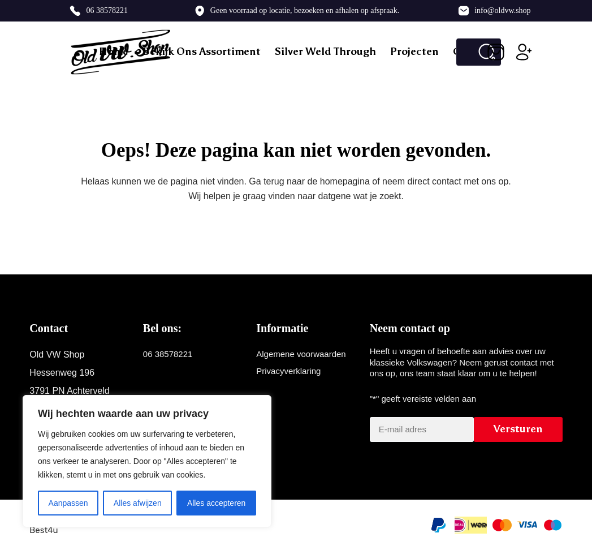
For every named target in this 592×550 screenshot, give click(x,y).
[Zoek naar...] (464, 52)
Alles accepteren (216, 503)
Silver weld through (325, 51)
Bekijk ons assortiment (201, 51)
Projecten (414, 51)
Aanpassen (68, 503)
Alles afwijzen (138, 503)
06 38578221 (107, 10)
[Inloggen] (524, 52)
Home (113, 51)
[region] (147, 461)
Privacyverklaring (288, 371)
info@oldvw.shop (502, 10)
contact (446, 181)
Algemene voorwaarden (300, 354)
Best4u (43, 530)
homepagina (345, 181)
